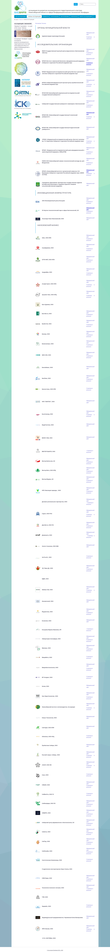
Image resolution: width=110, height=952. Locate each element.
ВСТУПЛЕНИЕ (65, 16)
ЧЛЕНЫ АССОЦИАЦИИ (34, 16)
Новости (46, 16)
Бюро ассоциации (86, 16)
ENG (75, 4)
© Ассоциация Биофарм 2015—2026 (55, 950)
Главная (20, 19)
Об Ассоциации (20, 16)
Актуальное (55, 16)
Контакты (74, 16)
